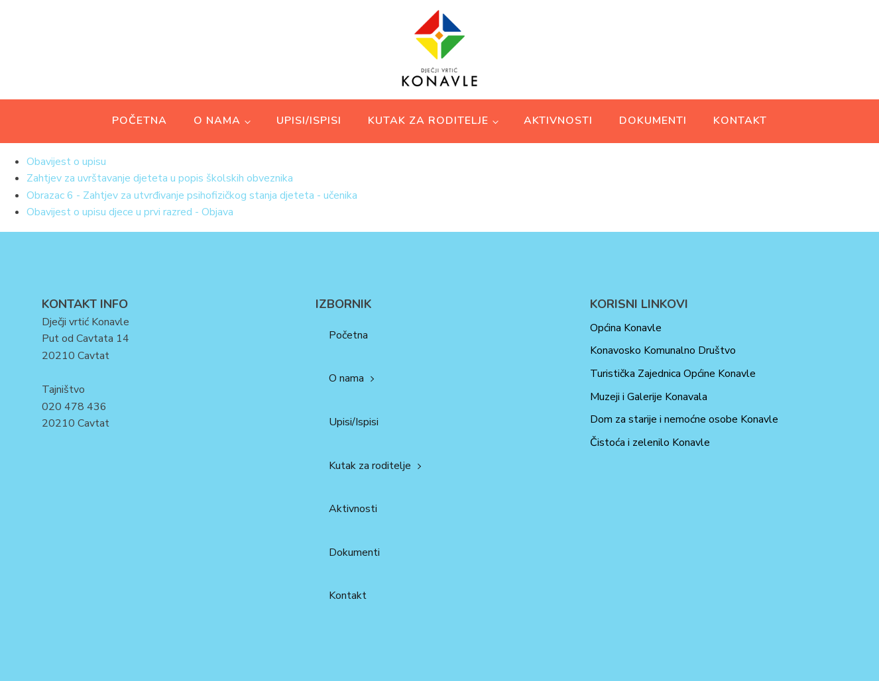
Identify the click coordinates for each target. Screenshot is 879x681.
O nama (217, 120)
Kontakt (740, 120)
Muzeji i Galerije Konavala (648, 397)
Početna (139, 120)
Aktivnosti (558, 120)
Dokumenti (653, 120)
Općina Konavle (626, 328)
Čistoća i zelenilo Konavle (650, 442)
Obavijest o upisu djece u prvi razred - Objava (130, 212)
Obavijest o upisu (66, 161)
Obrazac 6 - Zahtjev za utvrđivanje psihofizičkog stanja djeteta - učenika (192, 195)
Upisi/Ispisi (308, 120)
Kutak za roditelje (428, 120)
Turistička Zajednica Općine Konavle (673, 373)
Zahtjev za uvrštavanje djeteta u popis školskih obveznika (160, 178)
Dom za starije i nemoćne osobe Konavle (684, 419)
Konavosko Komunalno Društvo (663, 350)
